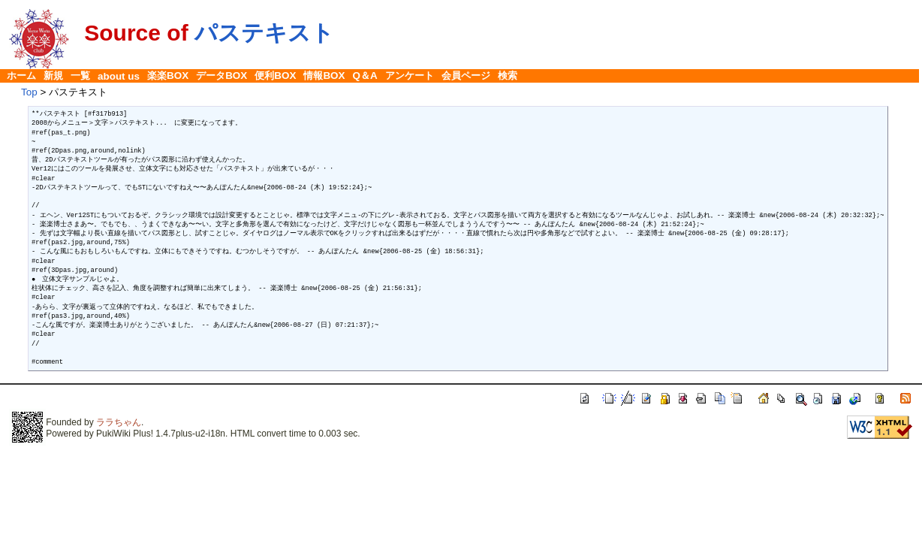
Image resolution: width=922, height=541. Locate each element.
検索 (507, 75)
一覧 (80, 75)
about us (119, 76)
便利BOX (275, 75)
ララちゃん (118, 422)
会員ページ (465, 75)
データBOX (221, 75)
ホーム (21, 75)
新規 (53, 75)
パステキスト (264, 32)
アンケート (409, 75)
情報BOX (324, 75)
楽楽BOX (167, 75)
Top (29, 92)
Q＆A (365, 75)
